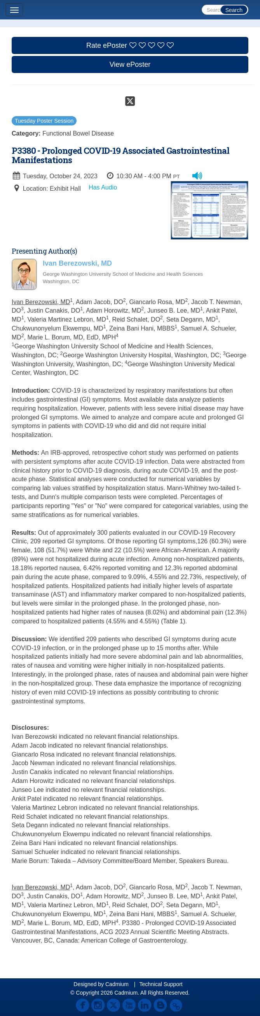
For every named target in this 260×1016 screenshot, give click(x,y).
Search (234, 10)
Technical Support (160, 984)
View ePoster (130, 64)
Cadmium (117, 984)
